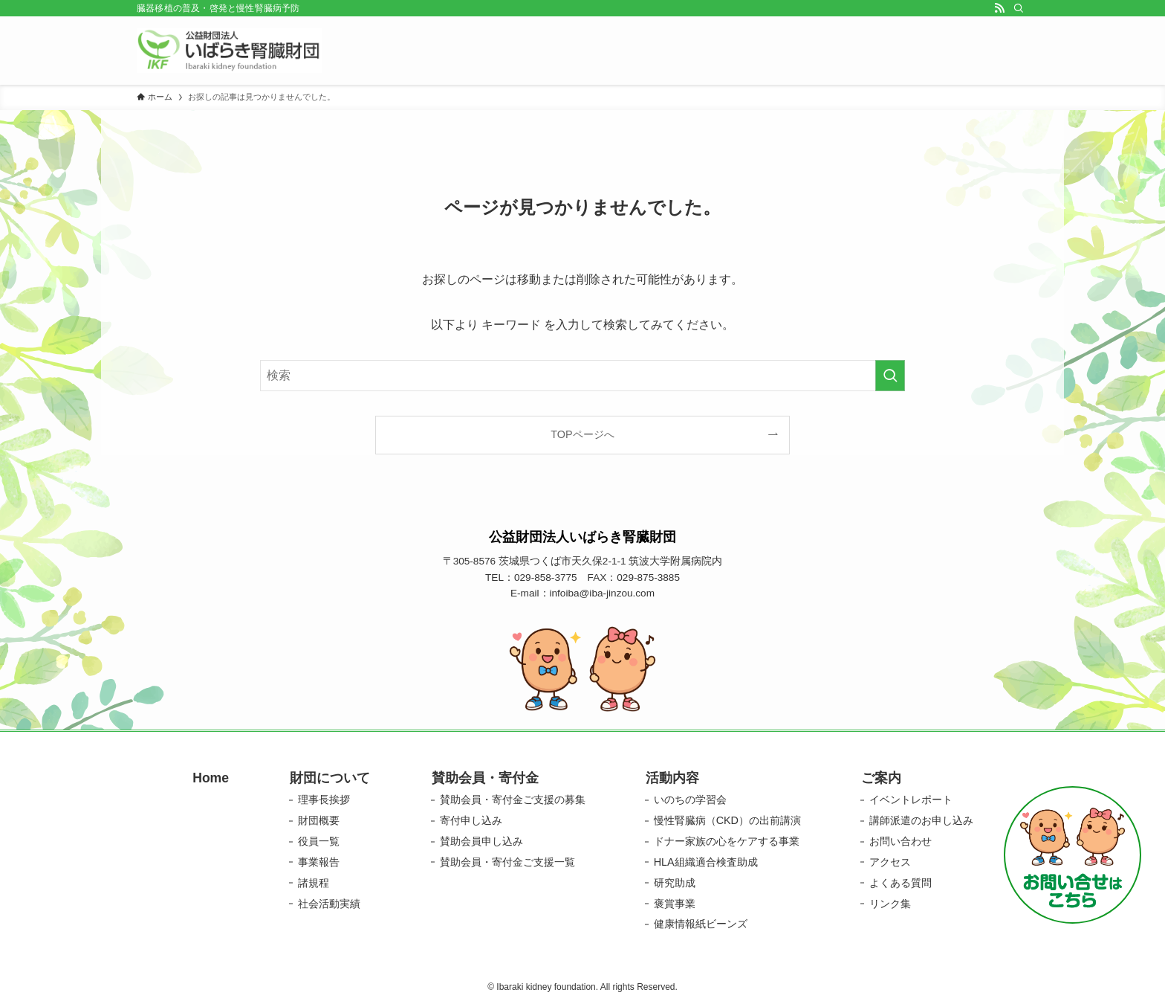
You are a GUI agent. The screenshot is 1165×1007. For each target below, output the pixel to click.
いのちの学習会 (690, 799)
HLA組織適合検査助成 (706, 862)
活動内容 (672, 777)
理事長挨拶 (324, 799)
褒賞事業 (674, 904)
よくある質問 (900, 883)
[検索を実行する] (890, 375)
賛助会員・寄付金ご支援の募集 (512, 799)
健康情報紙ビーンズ (700, 924)
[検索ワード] (582, 375)
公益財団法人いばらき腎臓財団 (582, 537)
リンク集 (890, 904)
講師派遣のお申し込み (921, 820)
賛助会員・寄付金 (485, 777)
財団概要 (319, 820)
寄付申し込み (471, 820)
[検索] (1018, 8)
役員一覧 (319, 841)
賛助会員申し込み (481, 841)
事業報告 (319, 862)
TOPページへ (582, 434)
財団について (330, 777)
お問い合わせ (900, 841)
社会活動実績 (329, 904)
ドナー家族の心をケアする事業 (726, 841)
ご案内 (881, 777)
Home (210, 777)
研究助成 (674, 883)
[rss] (999, 8)
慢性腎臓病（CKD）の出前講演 (727, 820)
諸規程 (313, 883)
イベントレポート (911, 799)
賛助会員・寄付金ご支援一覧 (507, 862)
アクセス (890, 862)
